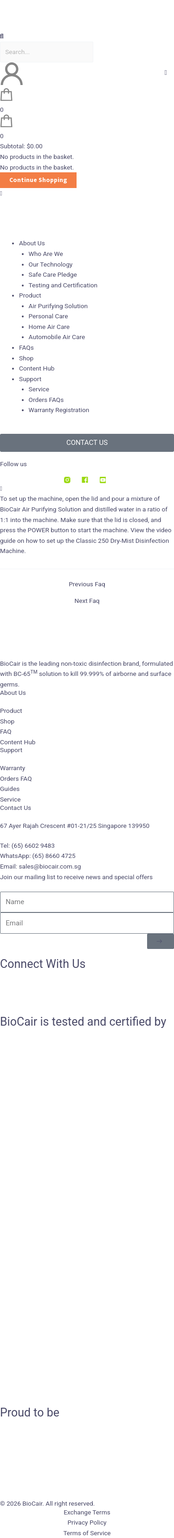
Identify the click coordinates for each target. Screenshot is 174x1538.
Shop (26, 358)
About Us (13, 692)
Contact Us (15, 807)
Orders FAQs (46, 399)
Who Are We (46, 253)
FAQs (26, 347)
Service (39, 389)
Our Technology (51, 264)
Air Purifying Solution (58, 306)
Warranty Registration (59, 409)
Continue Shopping (38, 180)
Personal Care (48, 316)
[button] (87, 36)
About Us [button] (32, 243)
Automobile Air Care (57, 336)
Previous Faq (87, 584)
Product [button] (30, 295)
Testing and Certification (63, 285)
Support (11, 750)
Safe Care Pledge (53, 274)
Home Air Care (49, 326)
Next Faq (86, 601)
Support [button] (30, 379)
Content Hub (36, 368)
